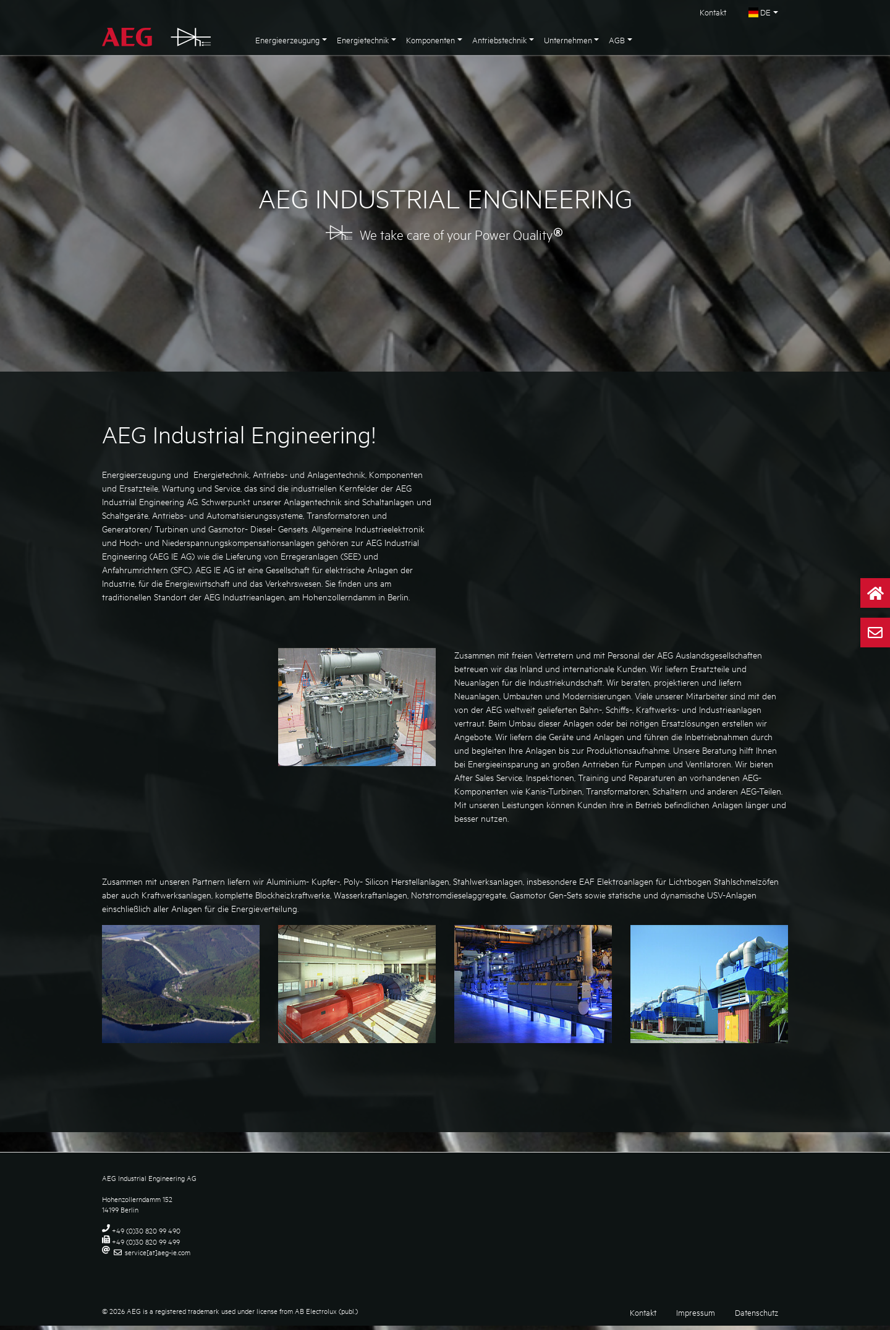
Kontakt (713, 11)
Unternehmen (568, 39)
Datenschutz (756, 1316)
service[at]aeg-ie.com (157, 1256)
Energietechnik (363, 39)
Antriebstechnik (499, 39)
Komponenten (430, 39)
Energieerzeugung (287, 39)
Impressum (695, 1316)
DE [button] (759, 11)
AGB (617, 39)
